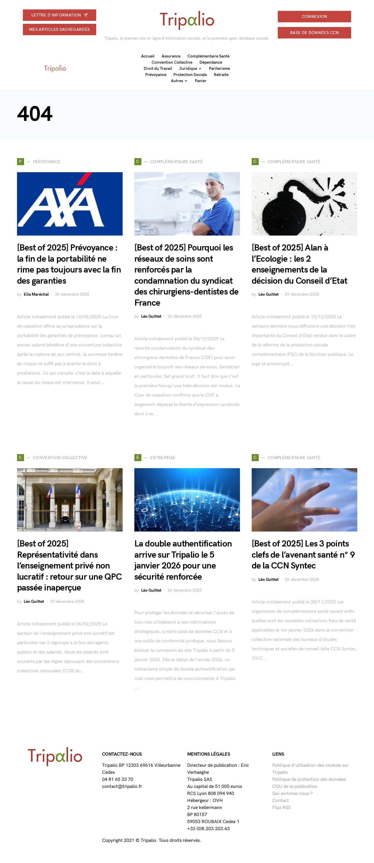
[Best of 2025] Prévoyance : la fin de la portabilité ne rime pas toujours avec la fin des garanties (69, 264)
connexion (314, 16)
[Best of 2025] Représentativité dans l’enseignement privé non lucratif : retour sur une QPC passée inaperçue (69, 566)
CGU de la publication (294, 786)
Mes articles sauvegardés (59, 29)
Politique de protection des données (309, 779)
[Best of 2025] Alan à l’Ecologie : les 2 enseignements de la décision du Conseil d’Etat (300, 264)
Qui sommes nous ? (292, 793)
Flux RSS (281, 807)
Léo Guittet (151, 316)
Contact (280, 800)
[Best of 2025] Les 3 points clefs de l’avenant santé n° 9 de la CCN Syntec (303, 555)
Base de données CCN (314, 32)
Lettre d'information (59, 15)
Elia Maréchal (36, 294)
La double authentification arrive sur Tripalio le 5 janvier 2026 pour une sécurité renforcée (183, 560)
